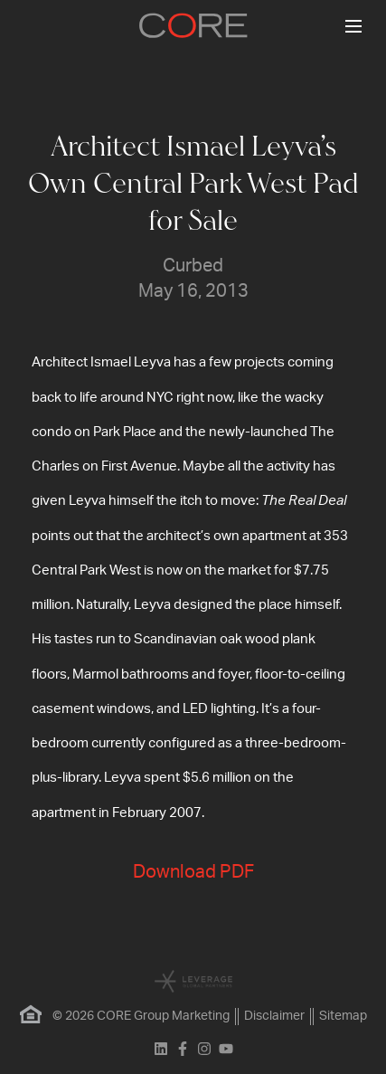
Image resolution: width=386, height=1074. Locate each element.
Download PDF (193, 872)
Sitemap (343, 1016)
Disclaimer (274, 1016)
